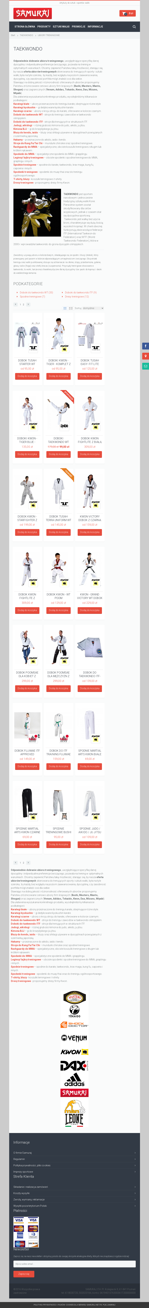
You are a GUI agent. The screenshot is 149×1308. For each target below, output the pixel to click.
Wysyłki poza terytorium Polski (30, 1205)
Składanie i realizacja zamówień (30, 1187)
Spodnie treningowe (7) (31, 296)
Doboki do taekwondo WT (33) (35, 292)
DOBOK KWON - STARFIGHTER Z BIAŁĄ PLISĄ (27, 518)
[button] (127, 13)
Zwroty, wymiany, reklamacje (29, 1199)
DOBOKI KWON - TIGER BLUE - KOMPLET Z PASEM (27, 440)
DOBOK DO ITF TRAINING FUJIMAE (58, 752)
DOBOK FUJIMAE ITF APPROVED (27, 752)
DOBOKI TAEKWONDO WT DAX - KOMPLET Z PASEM (58, 440)
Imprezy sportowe (23, 1171)
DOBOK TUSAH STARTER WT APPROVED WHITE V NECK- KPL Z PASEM (27, 362)
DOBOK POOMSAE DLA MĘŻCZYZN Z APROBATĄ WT (58, 674)
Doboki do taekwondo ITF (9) (79, 292)
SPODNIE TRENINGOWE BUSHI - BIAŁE (59, 830)
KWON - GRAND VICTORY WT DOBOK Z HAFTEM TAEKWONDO (89, 596)
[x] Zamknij (109, 1305)
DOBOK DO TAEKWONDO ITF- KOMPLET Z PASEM (90, 674)
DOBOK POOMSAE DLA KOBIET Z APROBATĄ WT (27, 674)
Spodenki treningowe (25, 172)
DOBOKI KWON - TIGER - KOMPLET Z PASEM (58, 362)
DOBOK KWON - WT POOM (59, 596)
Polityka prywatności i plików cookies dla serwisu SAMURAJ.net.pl (69, 1305)
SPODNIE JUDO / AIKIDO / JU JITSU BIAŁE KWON (89, 830)
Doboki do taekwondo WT (28, 114)
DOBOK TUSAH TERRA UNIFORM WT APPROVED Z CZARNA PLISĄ (58, 518)
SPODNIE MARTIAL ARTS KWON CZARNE (27, 830)
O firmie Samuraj (22, 1152)
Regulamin (19, 1159)
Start (13, 35)
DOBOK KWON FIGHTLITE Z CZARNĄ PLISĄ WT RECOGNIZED (27, 596)
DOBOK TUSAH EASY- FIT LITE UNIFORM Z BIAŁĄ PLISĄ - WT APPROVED (89, 362)
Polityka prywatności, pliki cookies (32, 1165)
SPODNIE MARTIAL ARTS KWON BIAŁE (89, 752)
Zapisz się (23, 1274)
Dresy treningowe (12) (75, 296)
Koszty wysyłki (21, 1193)
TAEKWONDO (26, 35)
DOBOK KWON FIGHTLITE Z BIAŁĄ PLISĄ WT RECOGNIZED (90, 440)
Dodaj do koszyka (27, 376)
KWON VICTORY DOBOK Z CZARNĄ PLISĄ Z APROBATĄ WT (90, 518)
